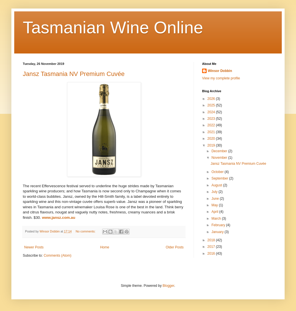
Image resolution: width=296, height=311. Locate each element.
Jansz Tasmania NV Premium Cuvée (74, 73)
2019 (211, 145)
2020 (211, 139)
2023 (211, 119)
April (215, 212)
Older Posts (175, 247)
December (219, 151)
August (217, 185)
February (218, 225)
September (220, 178)
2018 (211, 240)
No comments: (86, 231)
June (215, 199)
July (215, 192)
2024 (211, 112)
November (219, 158)
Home (104, 247)
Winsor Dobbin (220, 71)
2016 (211, 254)
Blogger (168, 286)
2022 (211, 125)
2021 (211, 132)
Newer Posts (34, 247)
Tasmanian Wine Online (113, 27)
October (218, 172)
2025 (211, 105)
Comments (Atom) (57, 256)
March (216, 219)
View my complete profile (221, 78)
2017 (211, 247)
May (215, 205)
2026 (211, 99)
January (218, 232)
